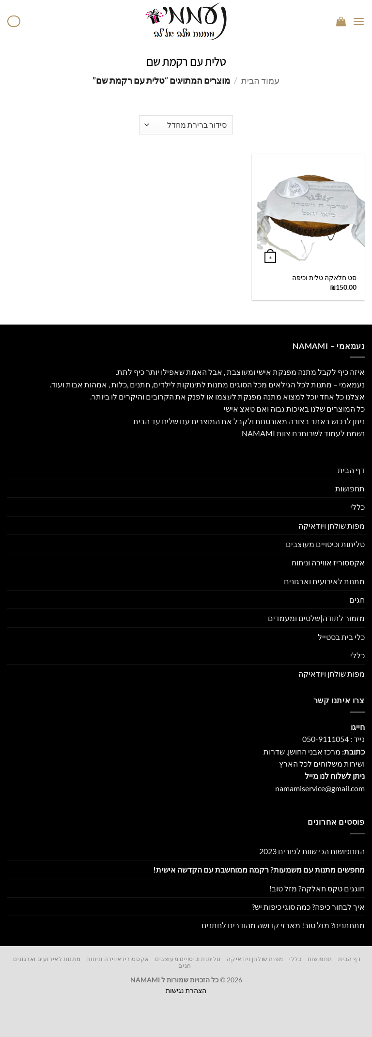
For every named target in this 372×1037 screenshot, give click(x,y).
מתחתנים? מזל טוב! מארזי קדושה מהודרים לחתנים (283, 925)
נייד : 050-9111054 (333, 738)
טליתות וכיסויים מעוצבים (325, 543)
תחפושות (350, 488)
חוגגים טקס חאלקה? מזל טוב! (317, 888)
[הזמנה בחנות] (185, 124)
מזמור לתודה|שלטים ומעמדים (316, 617)
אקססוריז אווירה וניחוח (328, 562)
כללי (357, 506)
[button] (359, 21)
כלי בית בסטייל (341, 636)
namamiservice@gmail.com (320, 788)
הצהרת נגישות (186, 990)
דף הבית (351, 469)
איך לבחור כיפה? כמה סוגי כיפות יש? (308, 906)
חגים (357, 599)
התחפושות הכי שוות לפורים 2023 (312, 851)
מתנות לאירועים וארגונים (324, 581)
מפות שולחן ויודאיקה (331, 525)
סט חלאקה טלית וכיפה (324, 277)
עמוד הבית (260, 80)
